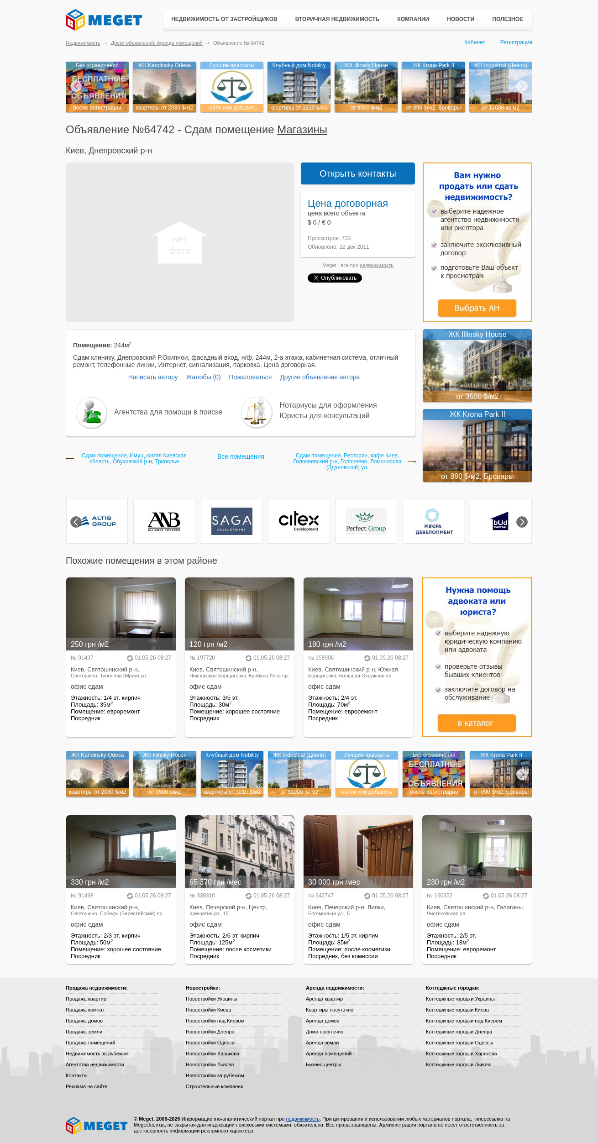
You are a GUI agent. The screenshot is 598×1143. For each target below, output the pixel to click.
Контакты (77, 1075)
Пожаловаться (250, 377)
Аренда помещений (328, 1053)
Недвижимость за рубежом (97, 1053)
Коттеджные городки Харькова (461, 1053)
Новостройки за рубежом (215, 1075)
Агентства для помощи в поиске (168, 412)
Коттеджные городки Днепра (459, 1031)
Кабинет (474, 42)
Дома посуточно (324, 1031)
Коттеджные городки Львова (459, 1064)
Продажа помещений (90, 1042)
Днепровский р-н (120, 150)
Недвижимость (83, 43)
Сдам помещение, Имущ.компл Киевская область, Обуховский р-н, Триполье (134, 459)
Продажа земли (84, 1031)
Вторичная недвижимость (337, 19)
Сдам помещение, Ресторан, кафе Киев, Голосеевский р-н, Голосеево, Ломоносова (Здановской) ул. (348, 462)
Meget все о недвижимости (97, 1125)
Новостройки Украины (211, 998)
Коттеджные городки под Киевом (464, 1020)
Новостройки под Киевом (215, 1020)
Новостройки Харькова (212, 1053)
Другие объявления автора (320, 377)
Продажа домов (84, 1020)
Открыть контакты (358, 173)
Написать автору (153, 377)
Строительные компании (214, 1086)
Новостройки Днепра (210, 1031)
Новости (460, 19)
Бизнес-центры (323, 1064)
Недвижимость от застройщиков (224, 19)
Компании (413, 19)
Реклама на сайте (86, 1086)
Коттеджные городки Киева (457, 1009)
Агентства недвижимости (95, 1064)
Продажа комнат (85, 1009)
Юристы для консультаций (325, 415)
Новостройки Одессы (211, 1042)
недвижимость (376, 265)
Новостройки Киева (208, 1009)
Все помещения (240, 456)
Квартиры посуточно (329, 1009)
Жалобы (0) (203, 377)
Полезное (507, 19)
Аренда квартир (324, 998)
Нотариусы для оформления (328, 405)
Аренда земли (322, 1042)
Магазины (302, 129)
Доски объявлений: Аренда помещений (157, 43)
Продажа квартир (86, 998)
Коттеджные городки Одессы (459, 1042)
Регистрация (516, 42)
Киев (75, 150)
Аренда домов (322, 1020)
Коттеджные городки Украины (460, 998)
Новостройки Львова (210, 1064)
